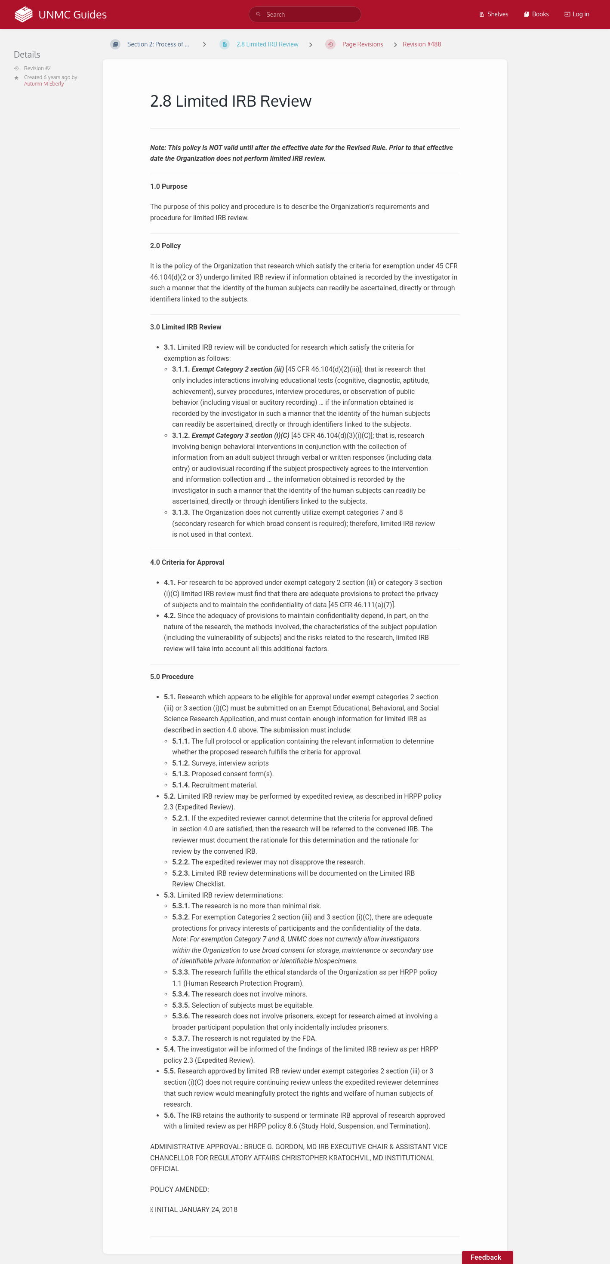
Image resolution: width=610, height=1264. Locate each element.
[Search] (259, 14)
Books (536, 14)
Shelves (493, 14)
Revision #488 (422, 44)
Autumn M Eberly (44, 83)
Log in (576, 14)
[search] (305, 14)
